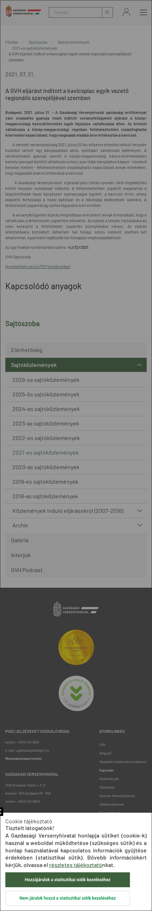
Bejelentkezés (126, 12)
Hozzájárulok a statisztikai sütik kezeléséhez (68, 879)
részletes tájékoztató (75, 864)
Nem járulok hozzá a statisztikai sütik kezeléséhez (68, 898)
